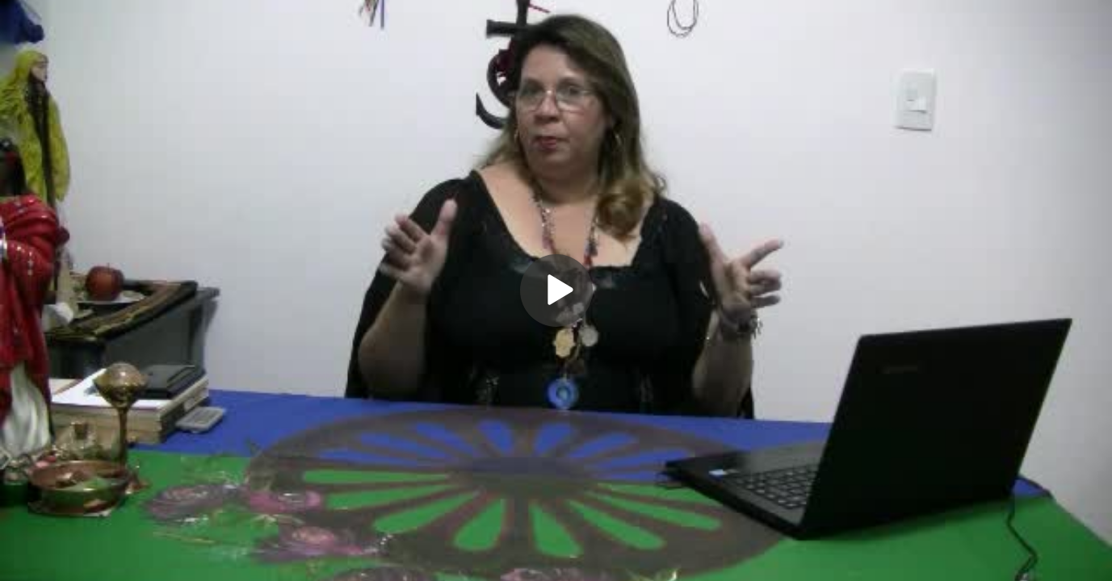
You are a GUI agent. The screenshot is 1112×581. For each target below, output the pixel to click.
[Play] (556, 290)
